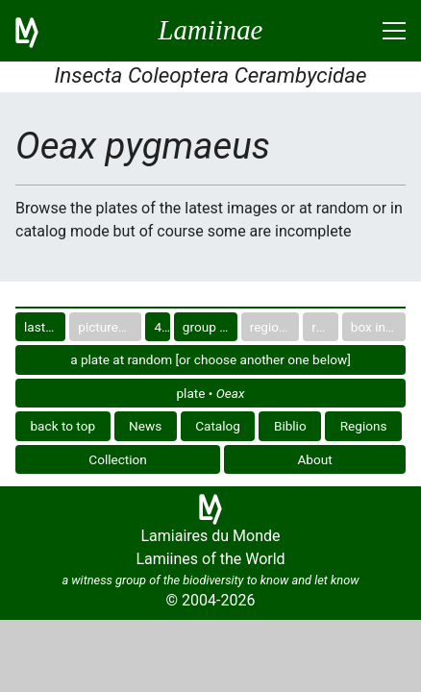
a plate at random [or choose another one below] (210, 359)
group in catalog (210, 326)
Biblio (290, 425)
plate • (210, 393)
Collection (117, 459)
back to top (62, 425)
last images (44, 326)
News (145, 425)
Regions (363, 425)
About (315, 459)
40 (161, 326)
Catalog (217, 425)
